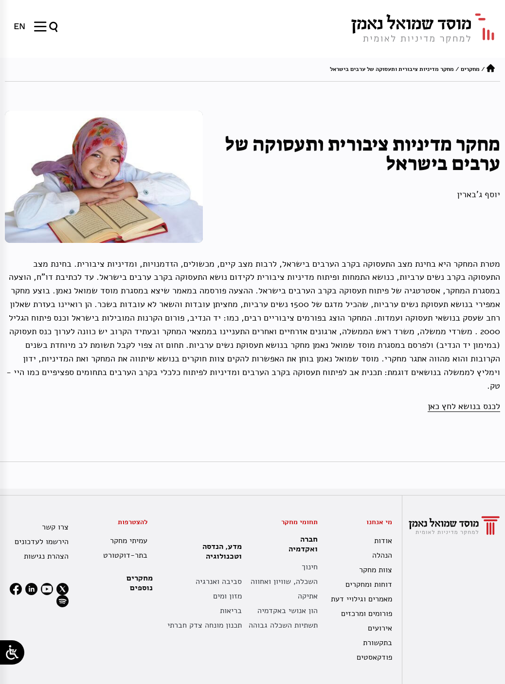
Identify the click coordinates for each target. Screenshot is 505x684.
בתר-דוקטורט (125, 555)
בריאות (231, 610)
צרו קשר (55, 527)
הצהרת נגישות (46, 556)
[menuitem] (19, 26)
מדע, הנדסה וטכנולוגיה (220, 551)
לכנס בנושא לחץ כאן (464, 406)
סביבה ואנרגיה (219, 581)
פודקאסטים (374, 657)
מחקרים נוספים (139, 583)
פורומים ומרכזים (366, 613)
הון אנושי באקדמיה (287, 610)
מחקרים (470, 69)
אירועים (380, 628)
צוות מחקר (375, 569)
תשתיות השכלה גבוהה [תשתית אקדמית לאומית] (283, 625)
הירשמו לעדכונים (42, 541)
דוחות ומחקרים (368, 584)
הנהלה (382, 555)
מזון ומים (227, 596)
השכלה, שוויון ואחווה (284, 581)
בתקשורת (377, 642)
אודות (383, 540)
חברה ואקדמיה (301, 544)
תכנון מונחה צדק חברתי (204, 625)
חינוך (310, 567)
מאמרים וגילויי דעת (361, 599)
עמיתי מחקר (128, 540)
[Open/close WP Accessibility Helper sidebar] (12, 652)
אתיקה (308, 596)
